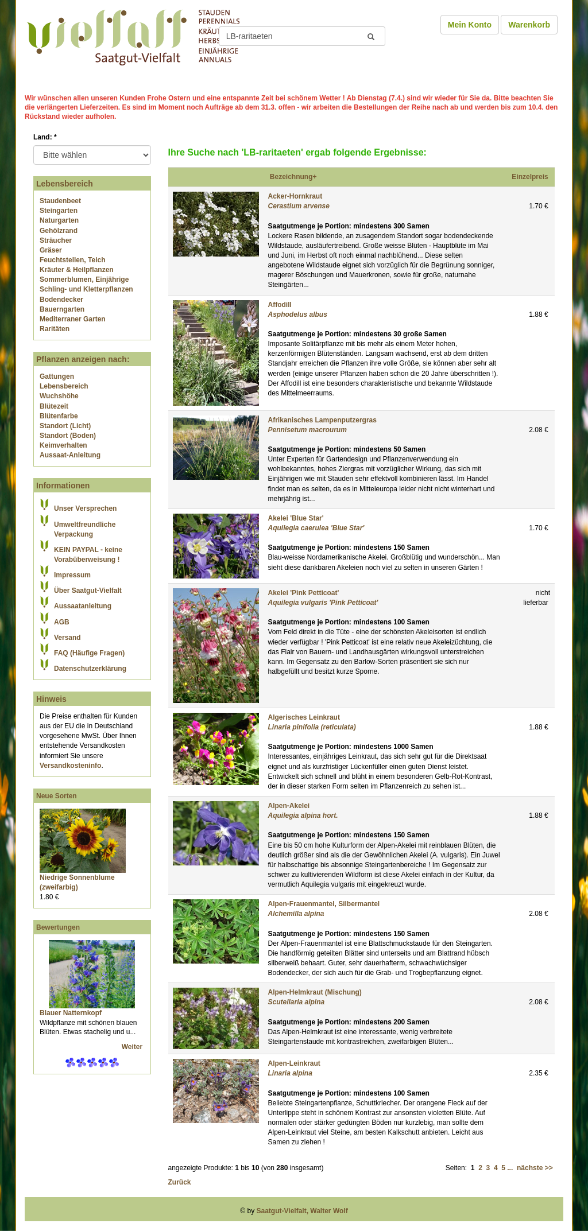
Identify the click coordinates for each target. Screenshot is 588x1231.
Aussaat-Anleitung (70, 455)
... (510, 1168)
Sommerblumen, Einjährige (84, 279)
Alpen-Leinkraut (294, 1063)
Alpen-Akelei (289, 806)
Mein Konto (470, 24)
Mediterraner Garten (73, 319)
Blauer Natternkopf (71, 1013)
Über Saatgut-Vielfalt (88, 591)
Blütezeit (54, 406)
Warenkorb (529, 24)
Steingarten (59, 211)
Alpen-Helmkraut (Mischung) (315, 992)
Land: (45, 137)
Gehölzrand (59, 231)
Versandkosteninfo (70, 766)
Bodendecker (61, 300)
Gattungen (57, 376)
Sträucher (56, 240)
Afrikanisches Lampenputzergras (322, 420)
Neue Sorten (56, 796)
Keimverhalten (63, 445)
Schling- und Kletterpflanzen (86, 289)
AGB (61, 622)
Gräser (51, 250)
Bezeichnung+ (293, 177)
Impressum (72, 575)
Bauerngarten (62, 309)
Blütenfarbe (59, 416)
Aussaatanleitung (82, 606)
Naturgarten (59, 220)
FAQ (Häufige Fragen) (89, 653)
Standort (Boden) (68, 436)
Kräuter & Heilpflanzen (77, 270)
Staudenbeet (60, 201)
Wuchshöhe (59, 396)
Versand (67, 638)
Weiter (133, 1047)
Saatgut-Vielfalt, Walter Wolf (302, 1211)
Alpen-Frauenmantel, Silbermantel (324, 904)
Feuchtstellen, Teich (72, 260)
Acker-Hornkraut (295, 196)
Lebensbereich (64, 386)
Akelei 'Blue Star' (296, 518)
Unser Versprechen (85, 508)
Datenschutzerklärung (90, 669)
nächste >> (535, 1168)
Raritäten (54, 329)
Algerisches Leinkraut (304, 717)
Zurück (179, 1182)
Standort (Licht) (65, 426)
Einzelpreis (530, 177)
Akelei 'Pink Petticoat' (303, 593)
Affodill (280, 305)
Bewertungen (58, 927)
